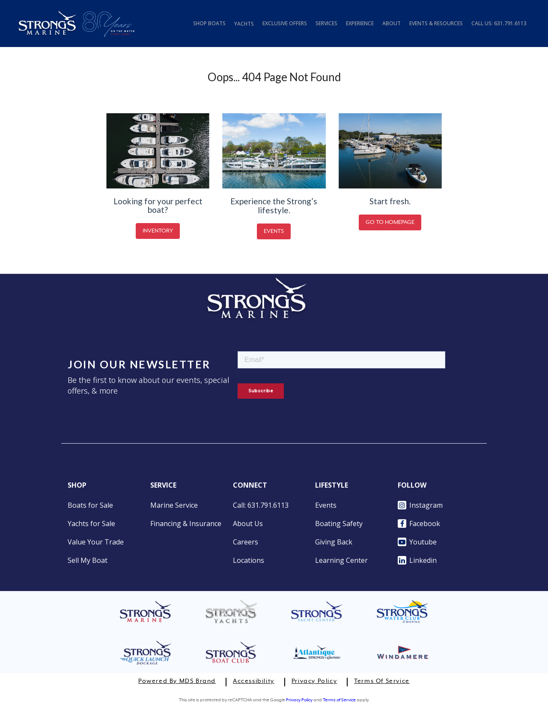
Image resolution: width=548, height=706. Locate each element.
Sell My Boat (87, 560)
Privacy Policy (314, 681)
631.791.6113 (510, 23)
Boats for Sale (90, 505)
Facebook (419, 523)
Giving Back (333, 542)
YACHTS (244, 23)
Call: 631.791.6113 (261, 505)
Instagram (420, 505)
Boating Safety (339, 523)
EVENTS (274, 231)
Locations (248, 560)
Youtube (417, 542)
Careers (245, 542)
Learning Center (341, 560)
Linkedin (417, 560)
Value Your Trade (96, 542)
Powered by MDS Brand (177, 681)
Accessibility (253, 681)
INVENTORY (158, 231)
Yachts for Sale (91, 523)
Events (326, 505)
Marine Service (174, 505)
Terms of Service (382, 681)
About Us (248, 523)
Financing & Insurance (185, 523)
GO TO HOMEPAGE (390, 222)
